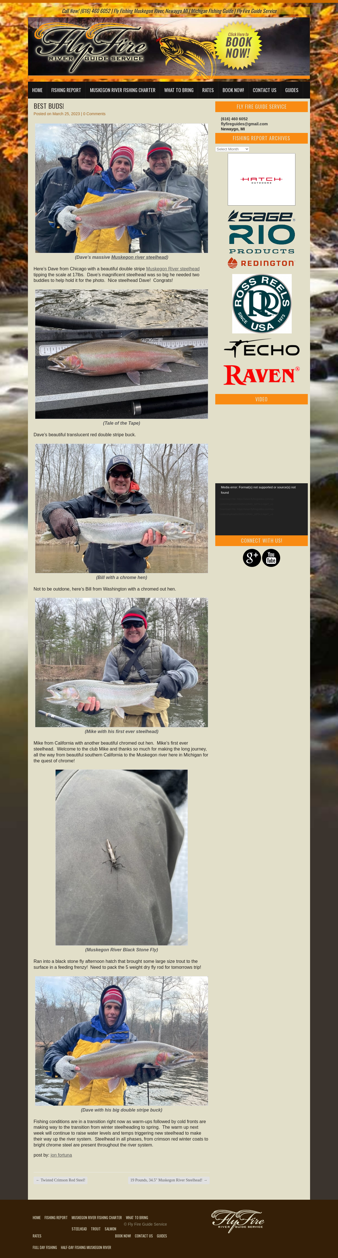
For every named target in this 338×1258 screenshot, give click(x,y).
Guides (292, 89)
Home (37, 89)
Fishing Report (66, 89)
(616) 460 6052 (234, 119)
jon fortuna (61, 1155)
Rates (208, 89)
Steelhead (79, 1229)
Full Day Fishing (45, 1247)
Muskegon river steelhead (139, 257)
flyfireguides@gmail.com (244, 124)
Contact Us (264, 89)
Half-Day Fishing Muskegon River (86, 1247)
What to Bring (179, 89)
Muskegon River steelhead (172, 268)
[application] (261, 509)
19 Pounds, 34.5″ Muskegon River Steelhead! (168, 1180)
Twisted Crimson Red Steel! (60, 1180)
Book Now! (233, 89)
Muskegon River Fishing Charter (122, 89)
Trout (96, 1229)
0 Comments (94, 114)
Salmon (110, 1229)
